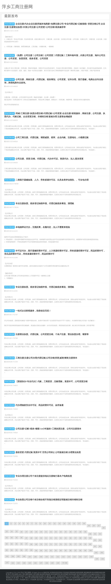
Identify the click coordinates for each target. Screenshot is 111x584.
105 (18, 556)
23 (6, 531)
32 (51, 532)
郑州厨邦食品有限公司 (38, 577)
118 (91, 556)
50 (41, 538)
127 (41, 563)
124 (24, 563)
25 (16, 531)
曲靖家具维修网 (45, 574)
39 (85, 532)
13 (59, 523)
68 (31, 544)
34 (60, 532)
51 (46, 538)
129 (52, 563)
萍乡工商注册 (10, 24)
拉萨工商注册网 (92, 577)
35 (65, 532)
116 (80, 556)
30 (41, 532)
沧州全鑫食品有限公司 (94, 574)
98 (80, 550)
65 (16, 544)
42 (100, 534)
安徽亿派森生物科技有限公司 (36, 575)
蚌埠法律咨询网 (93, 578)
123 (18, 563)
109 (41, 556)
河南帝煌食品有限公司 (79, 577)
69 (36, 544)
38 (80, 532)
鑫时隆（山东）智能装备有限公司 (58, 575)
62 (100, 540)
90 (41, 550)
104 (13, 556)
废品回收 (59, 572)
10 (45, 523)
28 (31, 532)
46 (21, 537)
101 (96, 552)
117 (86, 556)
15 (69, 523)
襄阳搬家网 (87, 572)
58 (80, 538)
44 (11, 537)
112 (58, 556)
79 (85, 544)
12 (54, 523)
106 (24, 556)
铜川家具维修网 (63, 574)
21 (98, 525)
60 (90, 538)
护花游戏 (65, 572)
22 (103, 527)
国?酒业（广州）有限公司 (22, 577)
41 (95, 534)
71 (46, 544)
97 (75, 550)
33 (56, 532)
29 (36, 532)
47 (26, 538)
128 (47, 563)
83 (6, 550)
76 (70, 544)
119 (97, 559)
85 (16, 550)
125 (30, 563)
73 (56, 544)
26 (21, 532)
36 (70, 532)
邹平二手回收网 (67, 578)
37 (75, 532)
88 (31, 550)
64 (11, 544)
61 (95, 540)
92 (51, 550)
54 (60, 538)
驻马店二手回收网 (56, 578)
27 (26, 532)
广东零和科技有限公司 (87, 575)
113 (63, 556)
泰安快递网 (54, 574)
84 (11, 550)
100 (90, 550)
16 (74, 523)
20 (94, 525)
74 (60, 544)
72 (51, 544)
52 (51, 538)
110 (47, 556)
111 (52, 556)
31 (46, 532)
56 (70, 538)
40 (90, 534)
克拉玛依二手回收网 (43, 578)
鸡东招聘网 (84, 578)
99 (85, 550)
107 (30, 556)
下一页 (64, 563)
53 (56, 538)
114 (69, 556)
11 (49, 523)
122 (13, 563)
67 (26, 544)
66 (21, 544)
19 (89, 525)
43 (6, 537)
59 (85, 538)
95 (65, 550)
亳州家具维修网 (82, 574)
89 (36, 550)
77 (75, 544)
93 (56, 550)
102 (102, 552)
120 (102, 559)
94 (60, 550)
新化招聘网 (95, 572)
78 (80, 544)
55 (65, 538)
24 (11, 531)
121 (7, 562)
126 (35, 563)
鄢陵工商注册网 (34, 574)
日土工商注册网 (74, 575)
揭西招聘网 (79, 572)
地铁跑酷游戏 (50, 577)
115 (74, 556)
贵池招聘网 (76, 578)
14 (64, 523)
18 (84, 523)
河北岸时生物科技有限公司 (18, 575)
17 (79, 523)
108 (35, 556)
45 (16, 537)
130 (58, 563)
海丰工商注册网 (13, 574)
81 (95, 546)
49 (36, 538)
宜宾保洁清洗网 (56, 579)
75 (65, 544)
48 (31, 538)
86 (21, 550)
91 (46, 550)
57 (75, 538)
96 (70, 550)
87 (26, 550)
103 (7, 556)
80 (90, 544)
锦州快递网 (72, 574)
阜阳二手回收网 (20, 578)
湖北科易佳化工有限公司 (63, 577)
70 (41, 544)
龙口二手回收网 (31, 578)
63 (6, 544)
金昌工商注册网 (23, 574)
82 (100, 546)
